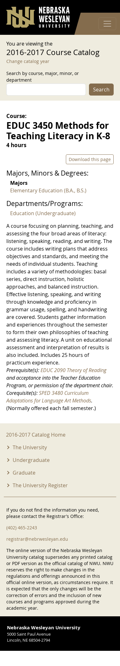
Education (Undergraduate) (43, 213)
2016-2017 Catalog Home (36, 434)
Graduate (24, 472)
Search (101, 89)
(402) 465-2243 (21, 528)
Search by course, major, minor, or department (42, 76)
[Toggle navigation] (107, 23)
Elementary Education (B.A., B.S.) (48, 190)
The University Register (40, 485)
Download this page (90, 159)
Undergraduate (31, 460)
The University (30, 447)
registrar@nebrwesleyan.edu (37, 539)
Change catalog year (27, 61)
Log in (105, 6)
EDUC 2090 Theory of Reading (73, 370)
